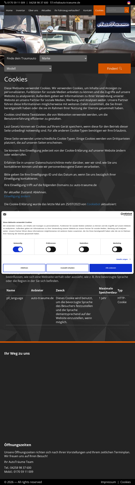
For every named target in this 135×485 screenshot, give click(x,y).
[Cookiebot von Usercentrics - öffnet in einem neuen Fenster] (116, 214)
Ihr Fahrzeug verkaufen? (67, 10)
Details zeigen (122, 259)
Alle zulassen (110, 268)
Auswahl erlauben (67, 268)
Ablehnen (24, 268)
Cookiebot (93, 204)
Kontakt (87, 10)
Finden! (114, 68)
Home (9, 10)
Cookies (99, 10)
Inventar (20, 10)
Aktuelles (46, 10)
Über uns (33, 10)
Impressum (108, 482)
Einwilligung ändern (17, 196)
